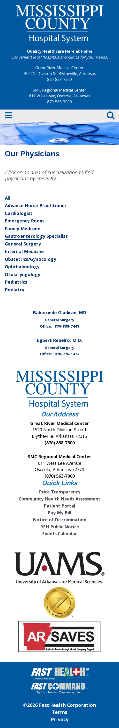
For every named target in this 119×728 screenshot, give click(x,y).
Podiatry (14, 290)
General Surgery (23, 244)
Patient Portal (59, 506)
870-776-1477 (67, 353)
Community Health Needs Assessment (59, 499)
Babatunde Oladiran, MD (59, 312)
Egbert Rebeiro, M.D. (59, 340)
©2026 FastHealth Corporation (59, 705)
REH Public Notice (59, 527)
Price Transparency (59, 492)
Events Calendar (59, 533)
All (7, 198)
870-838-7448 (67, 326)
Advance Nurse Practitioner (36, 205)
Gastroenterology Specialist (36, 236)
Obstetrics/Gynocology (30, 259)
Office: (46, 326)
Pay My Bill (59, 513)
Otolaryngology (22, 274)
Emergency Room (24, 221)
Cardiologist (18, 213)
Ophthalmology (22, 267)
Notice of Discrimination (59, 520)
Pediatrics (16, 282)
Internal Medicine (24, 251)
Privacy (59, 719)
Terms (59, 712)
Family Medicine (22, 228)
